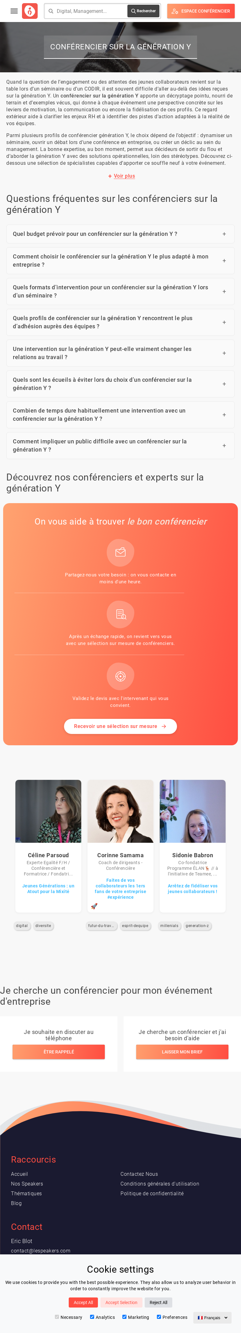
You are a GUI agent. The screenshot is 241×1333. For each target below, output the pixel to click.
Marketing (135, 1317)
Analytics (102, 1317)
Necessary (69, 1317)
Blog (16, 1203)
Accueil (19, 1174)
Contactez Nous (139, 1174)
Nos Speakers (27, 1184)
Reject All (158, 1302)
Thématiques (26, 1194)
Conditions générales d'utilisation (159, 1184)
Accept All (83, 1302)
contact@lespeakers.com (40, 1251)
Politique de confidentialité (152, 1194)
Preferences (172, 1317)
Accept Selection (121, 1302)
